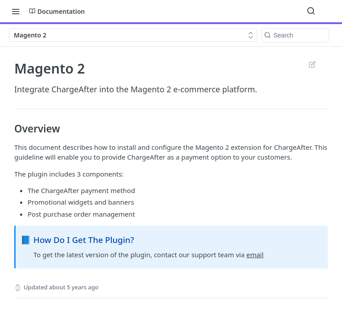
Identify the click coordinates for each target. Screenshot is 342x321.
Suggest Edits (312, 64)
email (255, 254)
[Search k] (295, 35)
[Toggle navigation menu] (15, 11)
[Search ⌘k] (311, 11)
